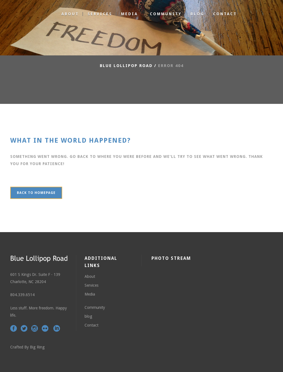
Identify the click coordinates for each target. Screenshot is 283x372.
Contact (91, 325)
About (90, 276)
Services (91, 285)
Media (90, 294)
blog (88, 316)
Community (95, 307)
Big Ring (37, 347)
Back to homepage (36, 193)
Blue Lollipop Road (126, 65)
